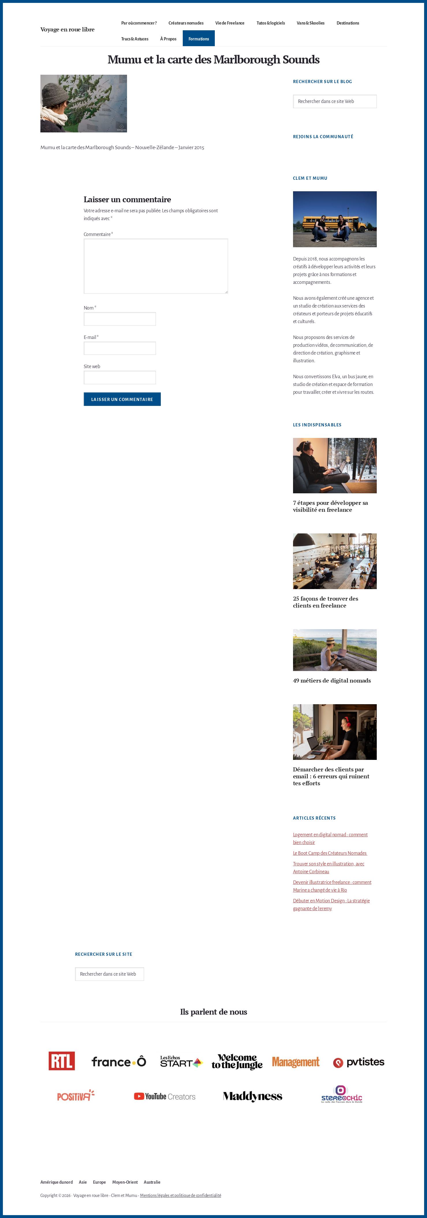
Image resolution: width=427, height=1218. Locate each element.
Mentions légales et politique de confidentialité (180, 1195)
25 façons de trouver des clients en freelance (325, 602)
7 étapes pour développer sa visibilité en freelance (330, 506)
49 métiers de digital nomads (332, 680)
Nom (90, 308)
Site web (92, 366)
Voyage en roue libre (67, 29)
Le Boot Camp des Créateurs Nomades (330, 853)
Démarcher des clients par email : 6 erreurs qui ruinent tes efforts (331, 776)
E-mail (91, 337)
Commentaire (98, 234)
